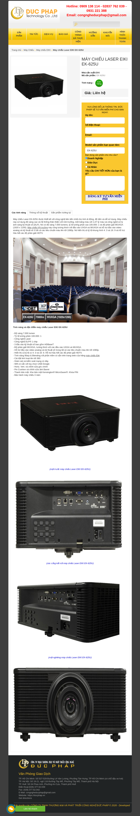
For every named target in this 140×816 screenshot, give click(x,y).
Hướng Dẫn (93, 34)
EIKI (98, 72)
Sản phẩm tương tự (61, 212)
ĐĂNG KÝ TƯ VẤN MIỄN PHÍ (105, 198)
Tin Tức (34, 34)
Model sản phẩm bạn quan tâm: (102, 145)
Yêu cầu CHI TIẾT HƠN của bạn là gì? (103, 172)
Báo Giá (63, 34)
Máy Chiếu (29, 50)
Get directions (25, 798)
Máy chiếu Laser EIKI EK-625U (68, 50)
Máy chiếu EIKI (43, 50)
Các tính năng (19, 212)
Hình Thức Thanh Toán (122, 36)
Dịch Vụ (48, 34)
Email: (88, 135)
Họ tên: (89, 115)
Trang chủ (16, 50)
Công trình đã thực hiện (78, 36)
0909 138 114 (90, 6)
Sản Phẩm (19, 34)
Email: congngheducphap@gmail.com (96, 15)
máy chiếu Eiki (93, 355)
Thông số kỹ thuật (38, 212)
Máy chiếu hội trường (37, 227)
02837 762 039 (114, 6)
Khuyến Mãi (107, 34)
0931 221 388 (97, 10)
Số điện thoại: (92, 125)
